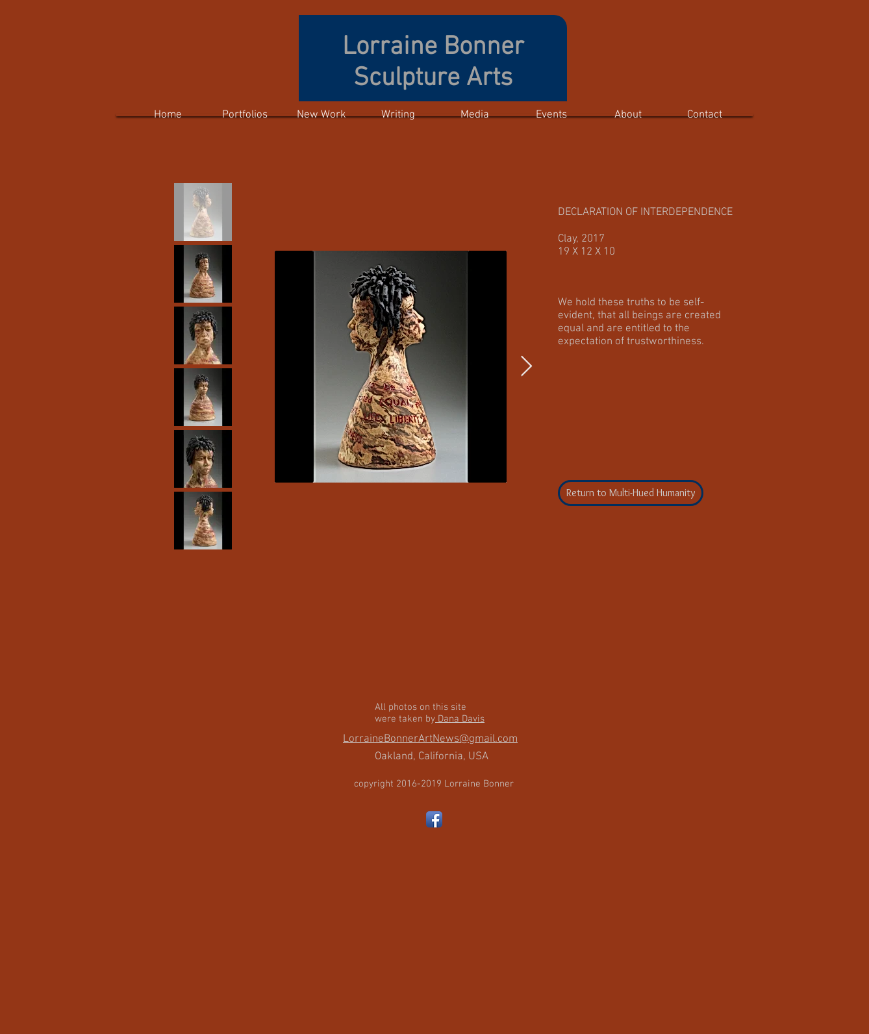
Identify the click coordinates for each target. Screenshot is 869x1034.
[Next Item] (526, 367)
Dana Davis (460, 719)
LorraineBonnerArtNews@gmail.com (430, 739)
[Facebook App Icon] (434, 819)
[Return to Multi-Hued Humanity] (630, 493)
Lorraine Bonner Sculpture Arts (433, 63)
